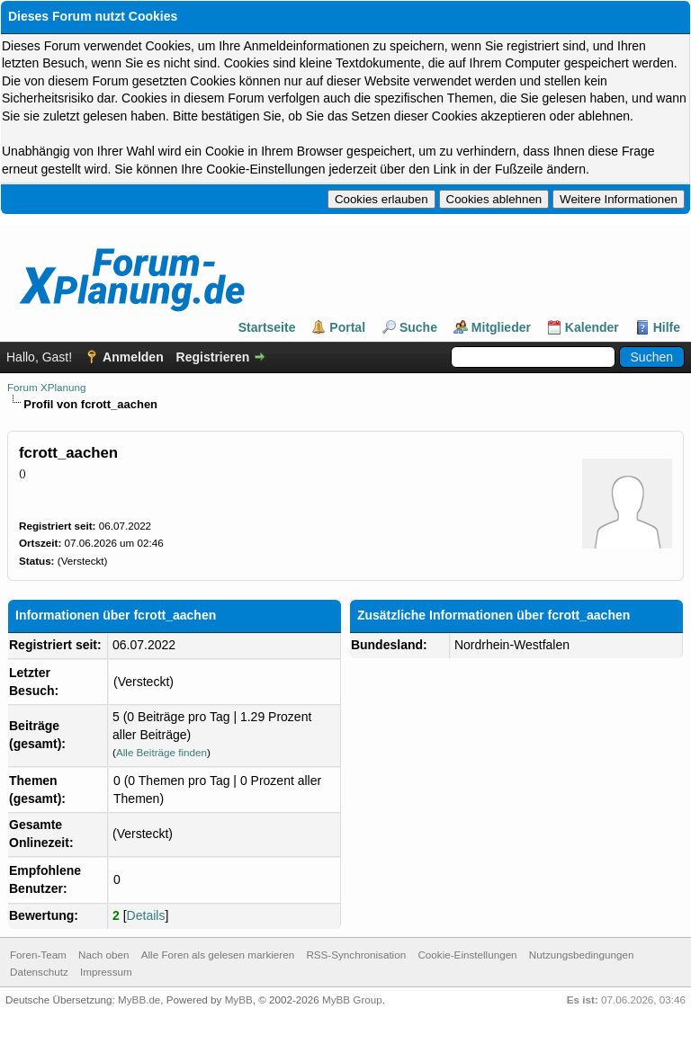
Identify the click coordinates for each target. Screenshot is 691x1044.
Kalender (592, 327)
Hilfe (666, 327)
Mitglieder (501, 327)
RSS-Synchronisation (356, 954)
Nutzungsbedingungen (581, 954)
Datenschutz (39, 971)
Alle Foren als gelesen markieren (217, 954)
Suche (418, 327)
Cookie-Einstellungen (466, 954)
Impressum (106, 971)
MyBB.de (139, 999)
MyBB (239, 999)
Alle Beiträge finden (161, 752)
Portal (347, 327)
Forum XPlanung (46, 387)
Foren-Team (38, 954)
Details (146, 915)
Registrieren (213, 357)
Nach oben (103, 954)
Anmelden (133, 357)
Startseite (267, 327)
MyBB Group (352, 999)
